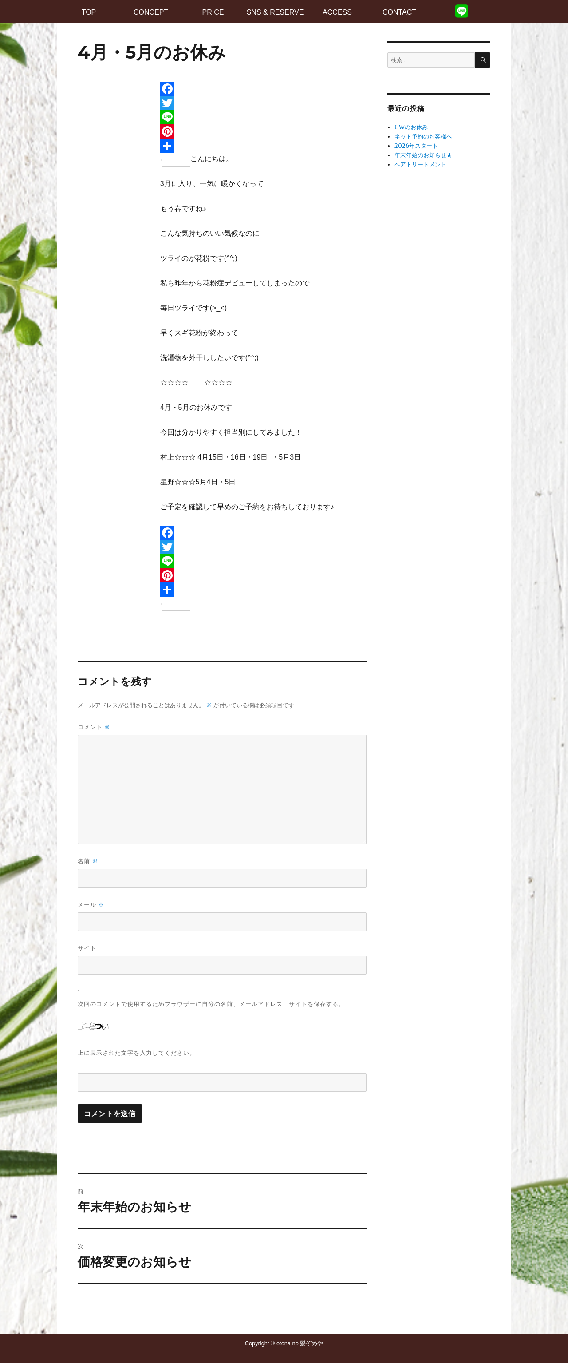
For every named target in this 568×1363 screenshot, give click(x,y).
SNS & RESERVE (275, 12)
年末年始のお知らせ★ (423, 155)
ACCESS (337, 12)
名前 (88, 861)
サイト (87, 947)
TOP (89, 12)
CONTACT (399, 12)
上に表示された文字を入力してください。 (137, 1052)
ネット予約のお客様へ (423, 136)
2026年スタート (416, 146)
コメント (94, 727)
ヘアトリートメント (420, 164)
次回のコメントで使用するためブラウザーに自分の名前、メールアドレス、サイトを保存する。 (211, 1003)
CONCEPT (151, 12)
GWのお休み (411, 127)
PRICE (213, 12)
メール (91, 904)
